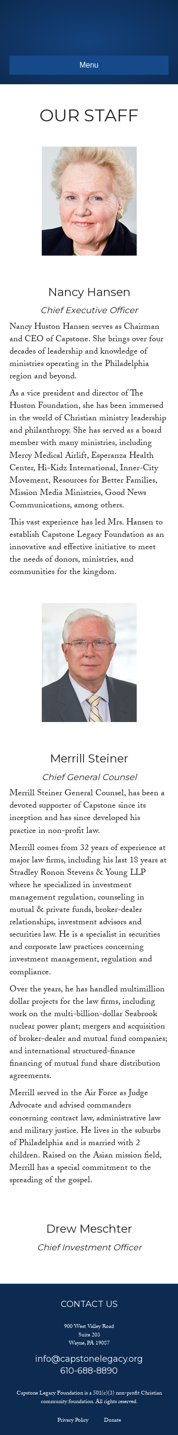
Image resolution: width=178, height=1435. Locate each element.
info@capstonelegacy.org (89, 1359)
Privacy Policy (72, 1420)
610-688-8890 (89, 1371)
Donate (112, 1420)
